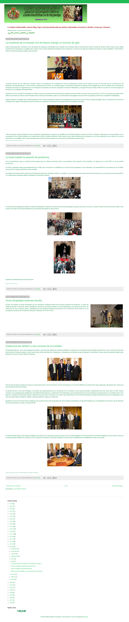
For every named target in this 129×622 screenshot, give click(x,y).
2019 (11, 521)
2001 (11, 600)
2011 (11, 541)
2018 (11, 524)
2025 (11, 506)
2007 (11, 585)
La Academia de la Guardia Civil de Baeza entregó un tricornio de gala (42, 42)
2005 (11, 590)
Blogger (85, 617)
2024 (11, 509)
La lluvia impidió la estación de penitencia (27, 157)
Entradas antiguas (117, 486)
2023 (11, 511)
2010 (11, 544)
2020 (11, 519)
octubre (13, 554)
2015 (11, 531)
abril (12, 561)
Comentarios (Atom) (20, 489)
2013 (11, 536)
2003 (11, 595)
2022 (11, 514)
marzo (13, 574)
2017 (11, 526)
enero (13, 579)
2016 (11, 529)
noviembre (14, 551)
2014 (11, 534)
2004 (11, 592)
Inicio (66, 486)
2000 (11, 602)
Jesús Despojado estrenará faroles (24, 300)
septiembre (14, 556)
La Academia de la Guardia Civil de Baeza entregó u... (27, 563)
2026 (11, 504)
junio (12, 559)
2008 (11, 582)
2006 (11, 587)
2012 (11, 539)
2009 (11, 546)
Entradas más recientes (13, 486)
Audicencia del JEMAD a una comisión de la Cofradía (34, 346)
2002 (11, 597)
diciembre (14, 549)
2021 (11, 516)
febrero (13, 577)
